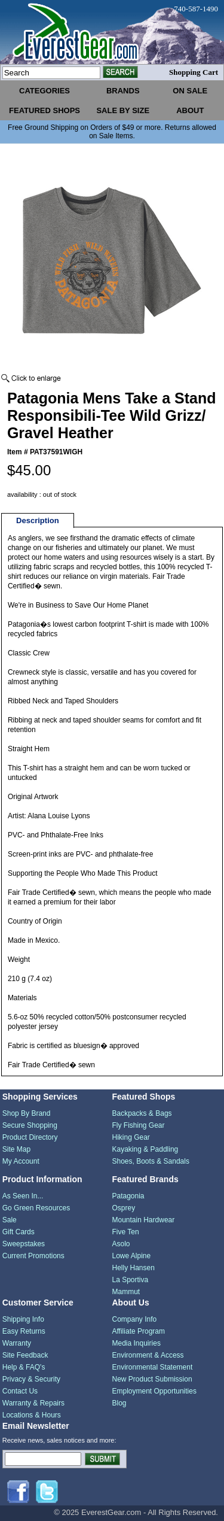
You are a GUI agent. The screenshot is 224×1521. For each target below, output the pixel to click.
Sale (9, 1220)
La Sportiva (130, 1280)
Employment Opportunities (154, 1391)
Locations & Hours (31, 1415)
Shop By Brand (26, 1113)
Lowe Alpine (131, 1256)
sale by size (122, 110)
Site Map (16, 1149)
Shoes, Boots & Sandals (150, 1161)
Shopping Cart (193, 72)
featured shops (44, 110)
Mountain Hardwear (143, 1220)
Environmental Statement (152, 1367)
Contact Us (20, 1391)
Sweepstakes (23, 1244)
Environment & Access (148, 1355)
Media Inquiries (136, 1343)
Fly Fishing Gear (138, 1125)
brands (123, 90)
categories (44, 90)
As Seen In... (23, 1196)
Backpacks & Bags (142, 1113)
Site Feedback (25, 1355)
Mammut (126, 1292)
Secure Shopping (29, 1125)
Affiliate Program (138, 1331)
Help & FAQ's (23, 1367)
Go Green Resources (36, 1208)
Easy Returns (23, 1331)
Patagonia (128, 1196)
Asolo (121, 1244)
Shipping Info (23, 1319)
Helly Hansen (133, 1268)
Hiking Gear (131, 1137)
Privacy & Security (31, 1379)
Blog (119, 1403)
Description (37, 520)
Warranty (16, 1343)
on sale (190, 90)
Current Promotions (33, 1256)
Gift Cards (18, 1232)
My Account (20, 1161)
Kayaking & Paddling (145, 1149)
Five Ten (125, 1232)
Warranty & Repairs (33, 1403)
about (190, 110)
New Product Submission (152, 1379)
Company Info (134, 1319)
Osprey (124, 1208)
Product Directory (30, 1137)
